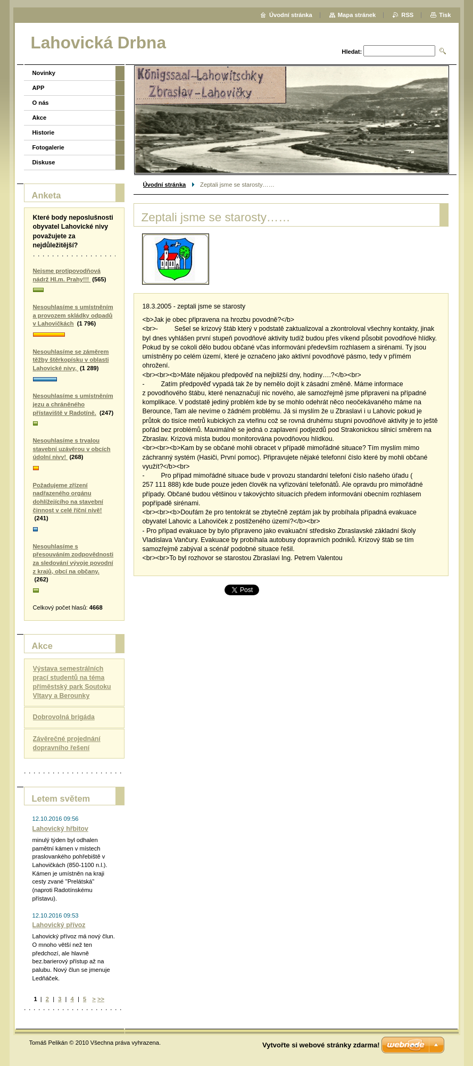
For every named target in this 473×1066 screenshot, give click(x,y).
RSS (407, 15)
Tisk (445, 15)
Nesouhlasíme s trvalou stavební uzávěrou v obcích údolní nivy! (72, 448)
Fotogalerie (48, 147)
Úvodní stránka (164, 184)
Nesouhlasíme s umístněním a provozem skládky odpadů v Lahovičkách (73, 315)
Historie (43, 132)
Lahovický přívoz (59, 925)
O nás (40, 102)
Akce (39, 117)
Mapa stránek (357, 15)
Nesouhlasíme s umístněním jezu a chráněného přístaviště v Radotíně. (73, 404)
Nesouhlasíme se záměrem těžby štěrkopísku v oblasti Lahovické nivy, (71, 359)
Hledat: (352, 51)
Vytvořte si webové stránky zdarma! (321, 1045)
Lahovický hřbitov (60, 828)
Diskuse (43, 162)
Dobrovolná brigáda (64, 717)
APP (38, 88)
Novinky (44, 73)
